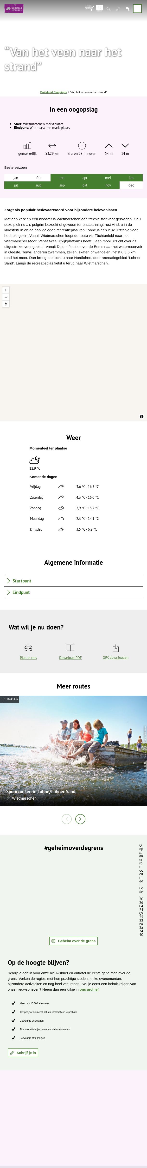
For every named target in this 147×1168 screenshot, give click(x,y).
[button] (73, 941)
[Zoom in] (5, 290)
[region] (73, 352)
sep (62, 185)
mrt (62, 177)
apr (85, 177)
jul (16, 185)
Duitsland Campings (53, 92)
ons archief (89, 989)
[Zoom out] (5, 296)
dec (131, 185)
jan (15, 177)
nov (108, 185)
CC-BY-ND (145, 766)
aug (39, 185)
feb (38, 177)
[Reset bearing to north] (5, 303)
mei (108, 177)
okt (85, 185)
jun (131, 177)
